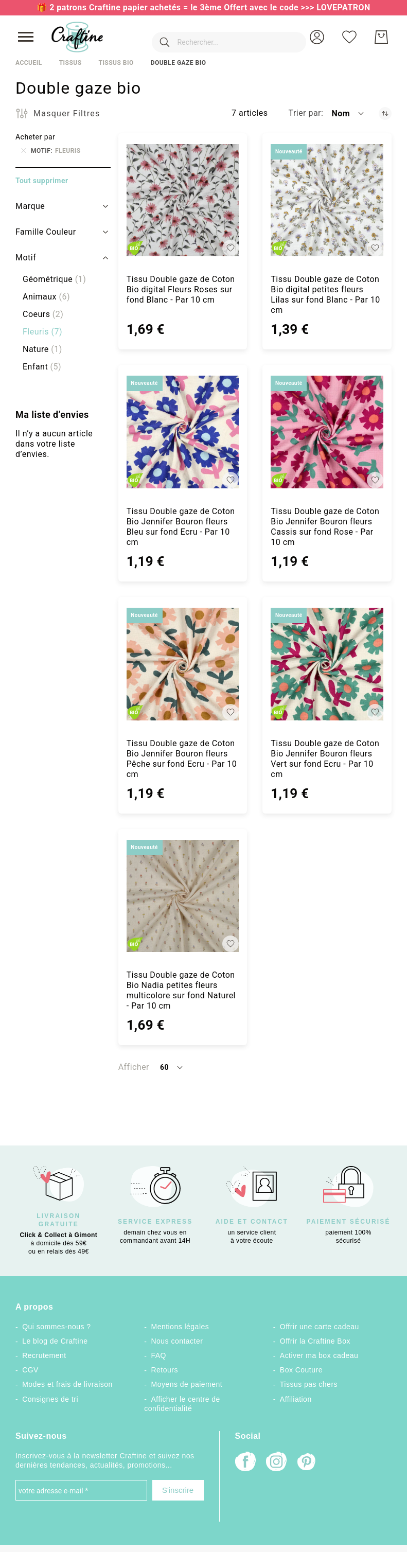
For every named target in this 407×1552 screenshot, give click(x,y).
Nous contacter (177, 1341)
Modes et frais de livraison (67, 1384)
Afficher (133, 1067)
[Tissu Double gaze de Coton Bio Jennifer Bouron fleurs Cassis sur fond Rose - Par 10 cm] (327, 432)
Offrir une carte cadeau (319, 1326)
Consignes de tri (50, 1399)
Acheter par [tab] (35, 137)
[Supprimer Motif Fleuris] (24, 151)
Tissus (70, 62)
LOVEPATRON (343, 7)
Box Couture (301, 1370)
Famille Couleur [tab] (45, 232)
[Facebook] (245, 1463)
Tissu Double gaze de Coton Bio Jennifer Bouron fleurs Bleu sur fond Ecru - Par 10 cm (181, 526)
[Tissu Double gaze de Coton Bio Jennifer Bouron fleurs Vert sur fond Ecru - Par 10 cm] (327, 664)
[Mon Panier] (381, 37)
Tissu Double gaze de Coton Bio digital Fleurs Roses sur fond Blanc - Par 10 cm (181, 289)
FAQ (158, 1355)
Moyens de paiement (186, 1384)
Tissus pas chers (309, 1384)
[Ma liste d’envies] (349, 37)
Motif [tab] (25, 257)
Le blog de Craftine (54, 1341)
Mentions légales (180, 1326)
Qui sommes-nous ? (56, 1326)
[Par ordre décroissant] (385, 113)
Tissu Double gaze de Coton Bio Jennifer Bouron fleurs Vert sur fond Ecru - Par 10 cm (325, 758)
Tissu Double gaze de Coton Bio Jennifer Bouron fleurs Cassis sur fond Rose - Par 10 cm (325, 526)
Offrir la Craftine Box (315, 1341)
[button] (317, 37)
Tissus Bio (115, 62)
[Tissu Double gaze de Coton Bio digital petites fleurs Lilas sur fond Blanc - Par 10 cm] (327, 200)
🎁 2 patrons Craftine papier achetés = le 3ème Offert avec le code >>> (176, 7)
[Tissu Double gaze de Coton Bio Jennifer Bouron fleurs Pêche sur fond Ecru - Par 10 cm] (183, 664)
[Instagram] (276, 1463)
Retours (164, 1370)
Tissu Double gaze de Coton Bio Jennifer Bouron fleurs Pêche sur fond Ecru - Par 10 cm (182, 758)
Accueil (28, 62)
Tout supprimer (41, 181)
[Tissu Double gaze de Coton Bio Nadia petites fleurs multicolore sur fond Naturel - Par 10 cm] (183, 896)
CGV (30, 1370)
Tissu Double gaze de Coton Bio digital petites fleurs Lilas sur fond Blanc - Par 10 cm (325, 294)
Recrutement (44, 1355)
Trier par (304, 113)
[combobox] (213, 37)
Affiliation (296, 1399)
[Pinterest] (307, 1463)
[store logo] (77, 37)
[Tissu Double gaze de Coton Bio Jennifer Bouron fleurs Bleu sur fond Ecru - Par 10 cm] (183, 432)
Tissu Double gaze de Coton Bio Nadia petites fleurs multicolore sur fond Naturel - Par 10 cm (181, 990)
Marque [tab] (30, 206)
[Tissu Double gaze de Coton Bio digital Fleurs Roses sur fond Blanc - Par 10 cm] (183, 200)
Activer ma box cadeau (319, 1355)
